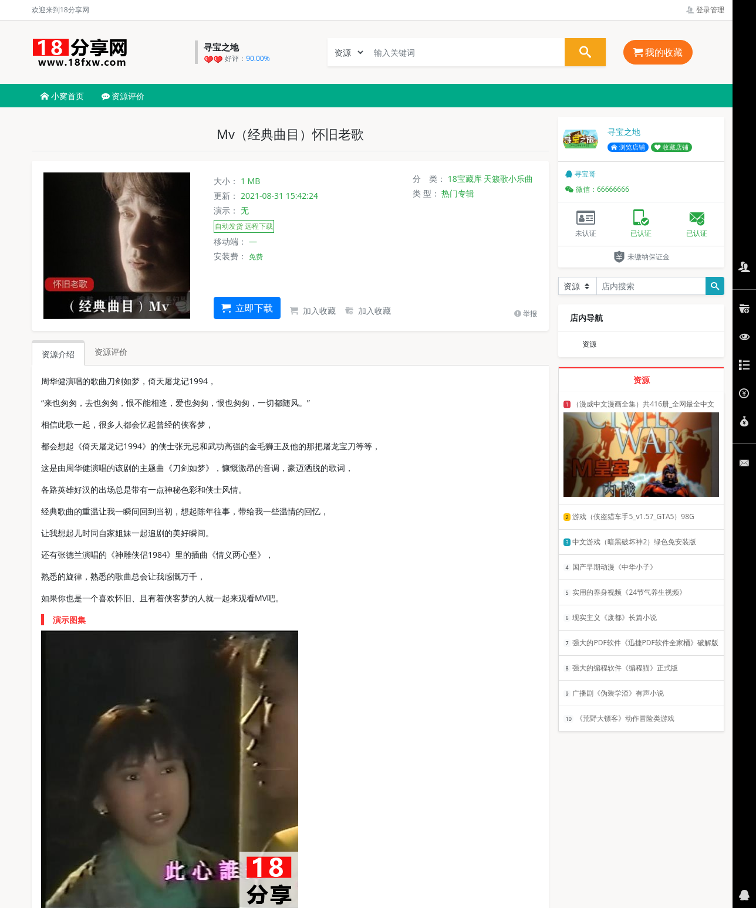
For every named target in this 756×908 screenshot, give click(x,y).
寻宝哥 (580, 174)
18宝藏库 (465, 178)
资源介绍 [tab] (58, 354)
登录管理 (705, 10)
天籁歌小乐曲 (508, 178)
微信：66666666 (597, 189)
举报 (525, 314)
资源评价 (123, 95)
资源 (589, 344)
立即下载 (247, 307)
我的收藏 (658, 52)
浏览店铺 (628, 147)
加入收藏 (313, 310)
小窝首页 (62, 95)
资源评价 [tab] (111, 351)
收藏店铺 (671, 147)
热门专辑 (457, 193)
